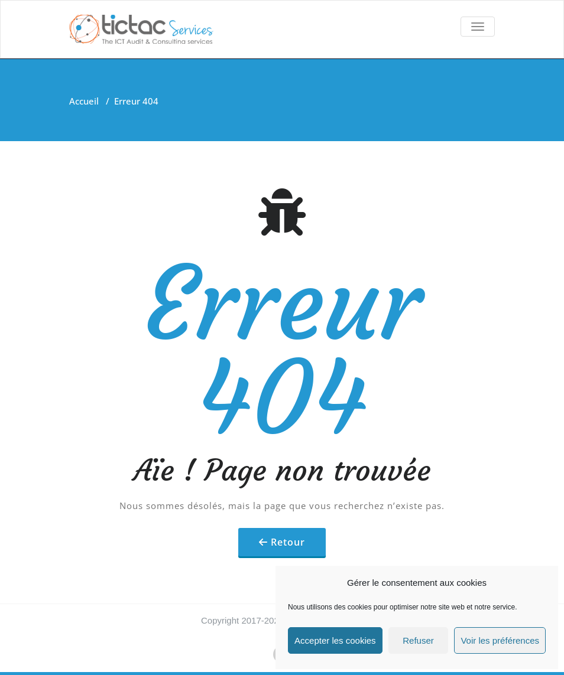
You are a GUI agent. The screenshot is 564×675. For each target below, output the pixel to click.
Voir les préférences (500, 640)
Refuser (418, 640)
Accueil (84, 101)
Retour (288, 542)
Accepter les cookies (335, 640)
